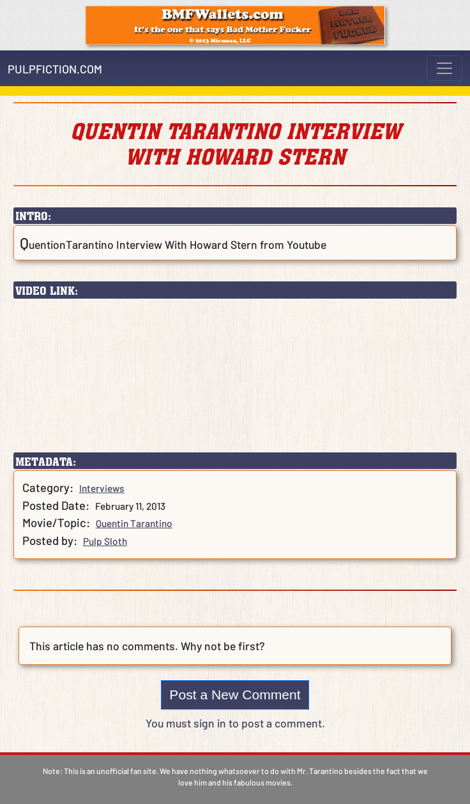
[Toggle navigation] (444, 68)
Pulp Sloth (105, 541)
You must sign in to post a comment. (235, 723)
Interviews (102, 488)
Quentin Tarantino (134, 523)
